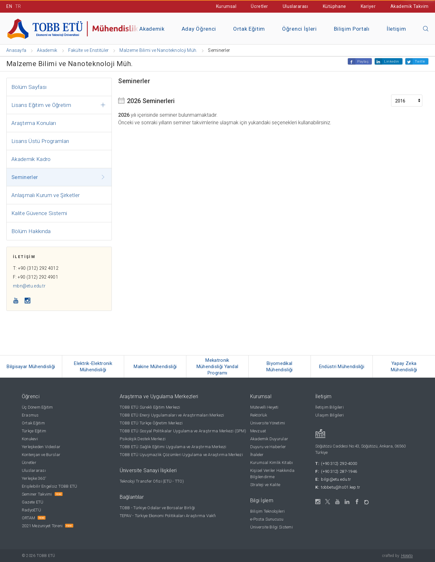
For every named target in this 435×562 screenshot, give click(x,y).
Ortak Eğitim (249, 29)
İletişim (396, 29)
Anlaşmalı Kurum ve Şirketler (45, 195)
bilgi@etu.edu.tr (336, 479)
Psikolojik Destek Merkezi (143, 438)
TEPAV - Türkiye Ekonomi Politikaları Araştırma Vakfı (168, 515)
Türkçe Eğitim (34, 431)
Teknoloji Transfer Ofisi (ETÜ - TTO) (152, 481)
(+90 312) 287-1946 (339, 471)
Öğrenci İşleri (299, 29)
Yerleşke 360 (34, 478)
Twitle (420, 61)
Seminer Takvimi (37, 494)
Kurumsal (226, 6)
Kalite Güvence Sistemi (39, 213)
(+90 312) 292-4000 (339, 463)
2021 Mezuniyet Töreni (42, 525)
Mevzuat (258, 431)
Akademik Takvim (409, 6)
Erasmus (30, 415)
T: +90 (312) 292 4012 (35, 268)
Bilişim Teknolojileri (267, 511)
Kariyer (368, 6)
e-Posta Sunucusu (267, 519)
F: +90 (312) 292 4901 (35, 277)
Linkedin (391, 61)
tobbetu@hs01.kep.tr (340, 487)
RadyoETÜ (31, 510)
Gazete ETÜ (33, 502)
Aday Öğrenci (199, 29)
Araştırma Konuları (33, 123)
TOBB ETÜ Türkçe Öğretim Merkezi (151, 423)
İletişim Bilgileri (329, 407)
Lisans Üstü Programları (40, 141)
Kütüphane (334, 6)
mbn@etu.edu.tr (29, 285)
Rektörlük (258, 415)
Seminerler (24, 177)
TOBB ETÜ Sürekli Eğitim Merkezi (150, 407)
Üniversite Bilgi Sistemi (271, 527)
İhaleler (257, 454)
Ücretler (259, 6)
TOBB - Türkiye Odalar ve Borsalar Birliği (157, 507)
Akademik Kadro (31, 159)
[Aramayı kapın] (426, 29)
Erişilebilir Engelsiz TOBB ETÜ (49, 486)
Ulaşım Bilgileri (329, 415)
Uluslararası (295, 6)
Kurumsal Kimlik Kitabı (271, 462)
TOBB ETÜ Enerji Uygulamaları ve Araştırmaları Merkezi (172, 415)
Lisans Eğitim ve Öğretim (41, 105)
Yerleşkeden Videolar (41, 446)
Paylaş (363, 61)
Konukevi (30, 438)
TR (18, 6)
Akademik (151, 29)
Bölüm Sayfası (28, 87)
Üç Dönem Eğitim (37, 407)
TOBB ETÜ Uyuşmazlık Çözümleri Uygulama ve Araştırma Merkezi (181, 454)
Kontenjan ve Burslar (41, 454)
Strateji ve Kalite (265, 484)
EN (9, 6)
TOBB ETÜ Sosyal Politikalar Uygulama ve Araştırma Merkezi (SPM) (183, 431)
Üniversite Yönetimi (267, 423)
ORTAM (28, 518)
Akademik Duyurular (269, 438)
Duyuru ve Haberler (268, 446)
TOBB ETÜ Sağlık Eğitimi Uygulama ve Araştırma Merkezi (173, 446)
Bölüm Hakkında (31, 231)
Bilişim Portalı (352, 29)
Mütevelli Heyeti (264, 407)
